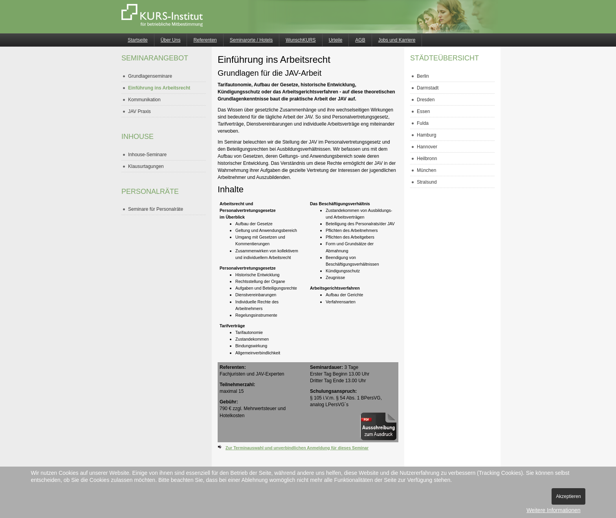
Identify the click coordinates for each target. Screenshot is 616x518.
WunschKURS (300, 40)
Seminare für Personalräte (155, 209)
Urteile (336, 40)
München (426, 170)
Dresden (425, 99)
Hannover (427, 147)
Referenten (204, 40)
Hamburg (426, 135)
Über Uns (171, 40)
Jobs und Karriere (397, 40)
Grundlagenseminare (150, 76)
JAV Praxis (139, 111)
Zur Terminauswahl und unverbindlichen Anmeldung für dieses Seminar (297, 447)
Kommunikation (144, 99)
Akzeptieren (568, 496)
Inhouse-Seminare (147, 154)
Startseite (138, 40)
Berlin (423, 76)
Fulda (423, 123)
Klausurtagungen (146, 166)
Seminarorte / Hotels (251, 40)
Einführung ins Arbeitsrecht (159, 88)
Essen (423, 111)
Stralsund (427, 182)
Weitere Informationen (553, 510)
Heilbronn (427, 158)
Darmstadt (427, 88)
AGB (360, 40)
